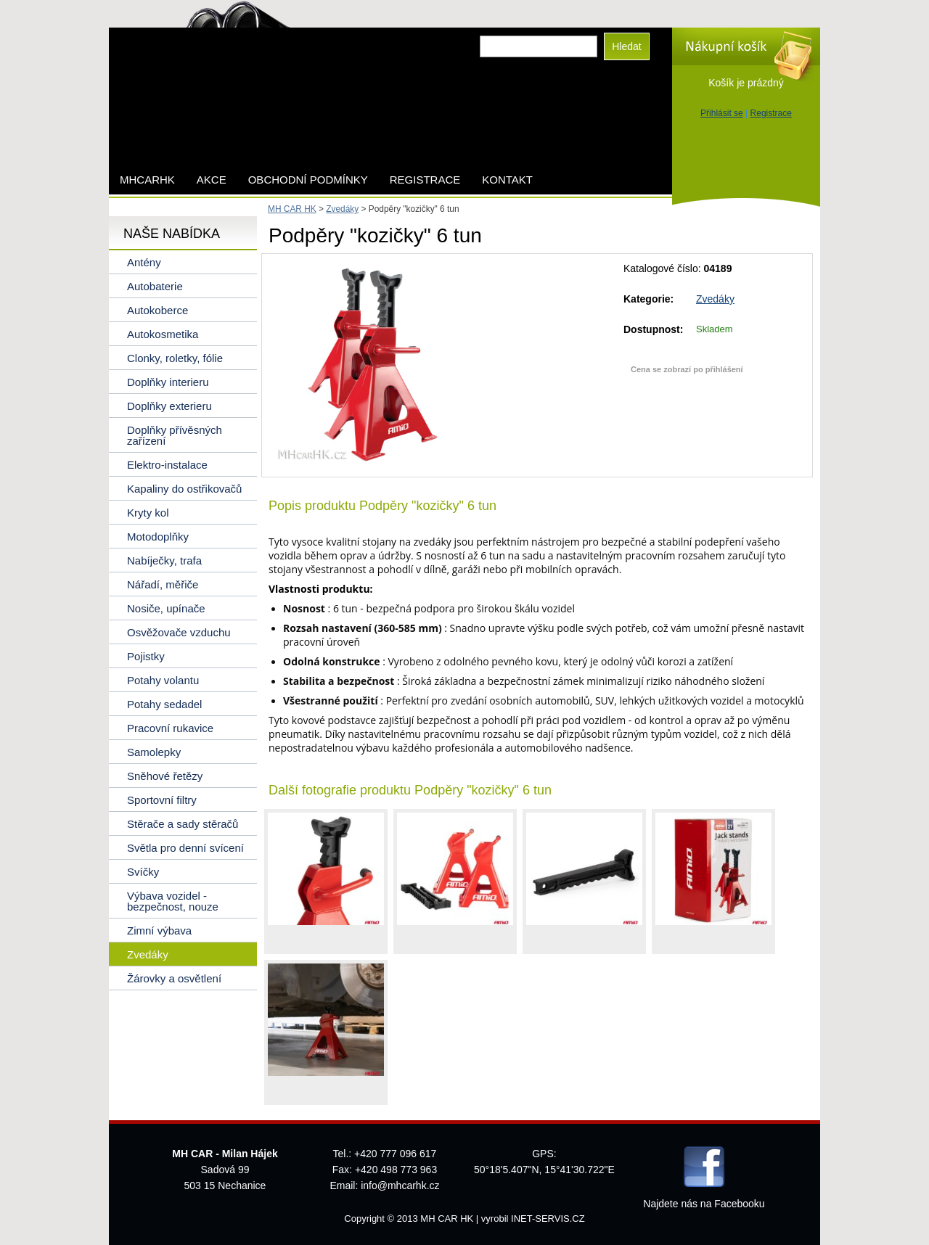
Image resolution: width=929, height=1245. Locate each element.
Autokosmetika (162, 334)
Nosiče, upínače (166, 608)
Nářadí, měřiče (162, 584)
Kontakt (507, 179)
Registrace (771, 113)
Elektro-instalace (167, 465)
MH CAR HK (292, 209)
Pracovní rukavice (170, 728)
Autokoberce (157, 310)
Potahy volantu (163, 680)
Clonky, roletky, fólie (175, 358)
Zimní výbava (159, 930)
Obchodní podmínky (308, 179)
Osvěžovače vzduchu (179, 632)
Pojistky (146, 656)
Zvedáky (715, 299)
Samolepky (154, 752)
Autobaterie (155, 286)
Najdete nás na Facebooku (703, 1203)
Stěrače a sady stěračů (182, 824)
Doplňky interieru (168, 382)
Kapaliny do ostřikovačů (184, 488)
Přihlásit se (721, 113)
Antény (144, 262)
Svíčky (143, 872)
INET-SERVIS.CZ (548, 1218)
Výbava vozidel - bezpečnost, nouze (172, 901)
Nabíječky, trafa (164, 560)
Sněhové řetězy (164, 776)
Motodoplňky (158, 536)
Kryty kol (148, 512)
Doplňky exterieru (169, 406)
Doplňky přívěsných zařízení (174, 435)
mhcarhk (147, 179)
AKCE (211, 179)
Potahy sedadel (164, 704)
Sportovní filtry (162, 800)
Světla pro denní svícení (185, 848)
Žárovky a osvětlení (174, 978)
